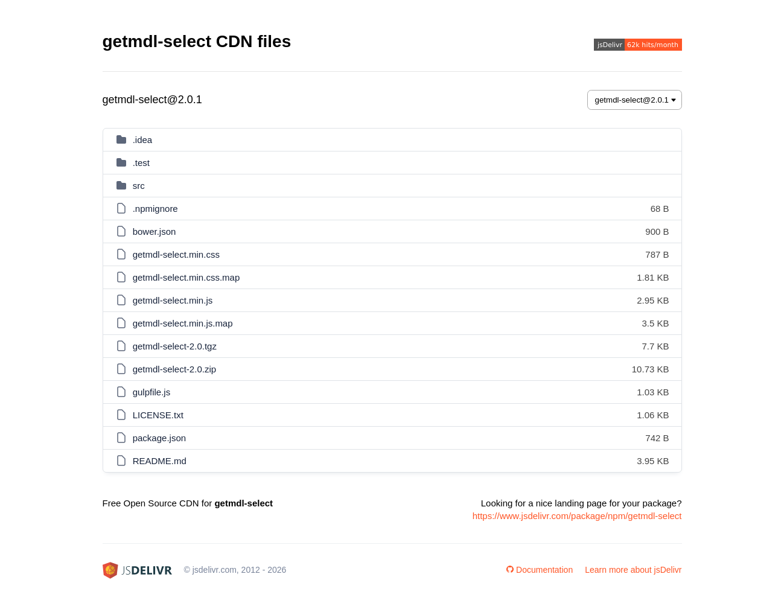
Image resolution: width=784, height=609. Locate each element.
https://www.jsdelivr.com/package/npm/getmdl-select (577, 516)
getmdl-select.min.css (176, 254)
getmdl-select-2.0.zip (174, 369)
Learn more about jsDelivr (633, 570)
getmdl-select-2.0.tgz (175, 346)
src (139, 185)
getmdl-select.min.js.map (183, 323)
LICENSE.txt (158, 415)
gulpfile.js (152, 392)
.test (141, 163)
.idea (143, 140)
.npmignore (155, 208)
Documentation (539, 570)
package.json (159, 438)
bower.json (154, 231)
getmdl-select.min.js (173, 300)
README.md (159, 461)
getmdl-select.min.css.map (186, 277)
